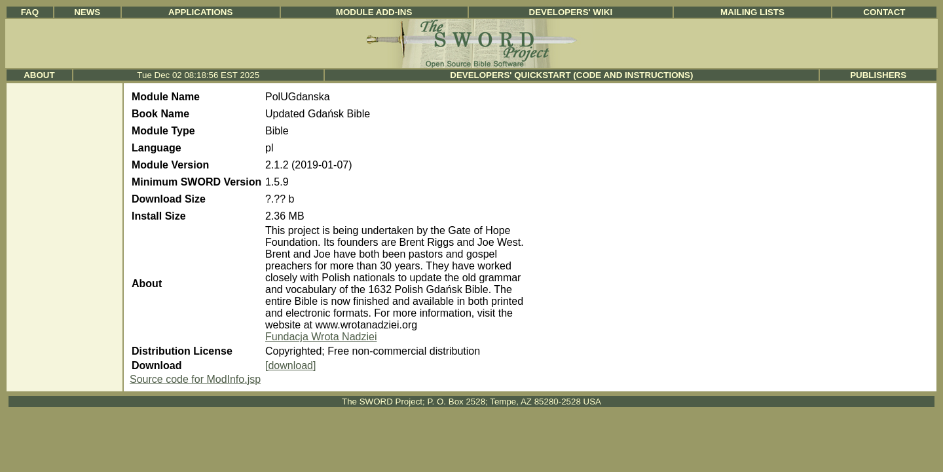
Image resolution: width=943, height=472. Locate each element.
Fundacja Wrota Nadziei (321, 336)
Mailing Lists (752, 12)
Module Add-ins (374, 12)
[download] (290, 365)
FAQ (30, 12)
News (87, 12)
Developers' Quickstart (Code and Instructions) (571, 75)
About (39, 75)
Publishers (878, 75)
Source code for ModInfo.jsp (195, 379)
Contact (884, 12)
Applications (200, 12)
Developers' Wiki (571, 12)
